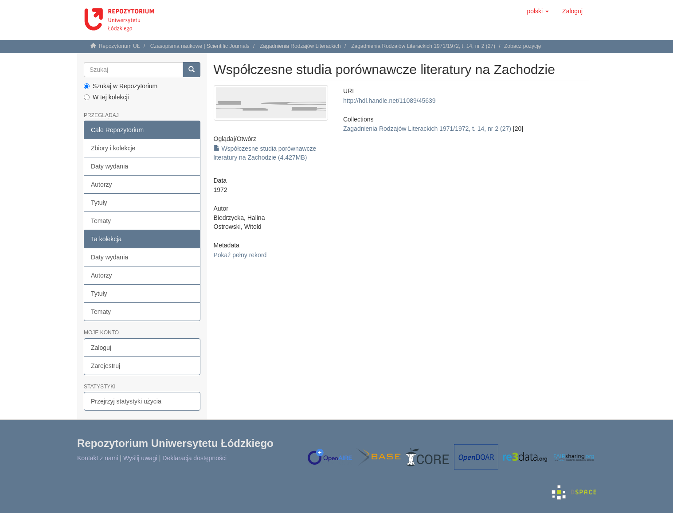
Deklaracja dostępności (194, 458)
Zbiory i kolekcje (113, 148)
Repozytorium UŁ (119, 46)
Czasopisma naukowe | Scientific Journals (200, 46)
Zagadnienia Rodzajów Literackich (300, 46)
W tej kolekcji (106, 97)
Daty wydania (109, 166)
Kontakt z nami (97, 458)
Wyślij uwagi (140, 458)
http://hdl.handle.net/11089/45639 (389, 100)
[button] (538, 11)
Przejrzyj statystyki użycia (126, 401)
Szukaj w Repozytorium (120, 86)
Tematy (101, 220)
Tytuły (99, 202)
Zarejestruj (105, 365)
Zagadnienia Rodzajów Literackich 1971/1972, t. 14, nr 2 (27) (423, 46)
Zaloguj (101, 347)
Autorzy (101, 184)
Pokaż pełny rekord (240, 254)
